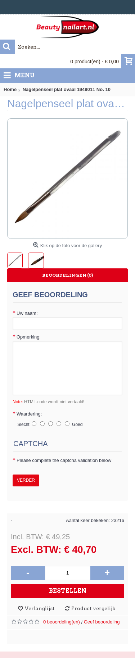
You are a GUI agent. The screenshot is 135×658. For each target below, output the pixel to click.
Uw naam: (27, 313)
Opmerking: (29, 337)
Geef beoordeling (102, 622)
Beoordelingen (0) (67, 275)
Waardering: (29, 414)
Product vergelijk (93, 608)
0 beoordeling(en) (61, 622)
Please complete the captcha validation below (64, 460)
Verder (26, 480)
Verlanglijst (40, 608)
